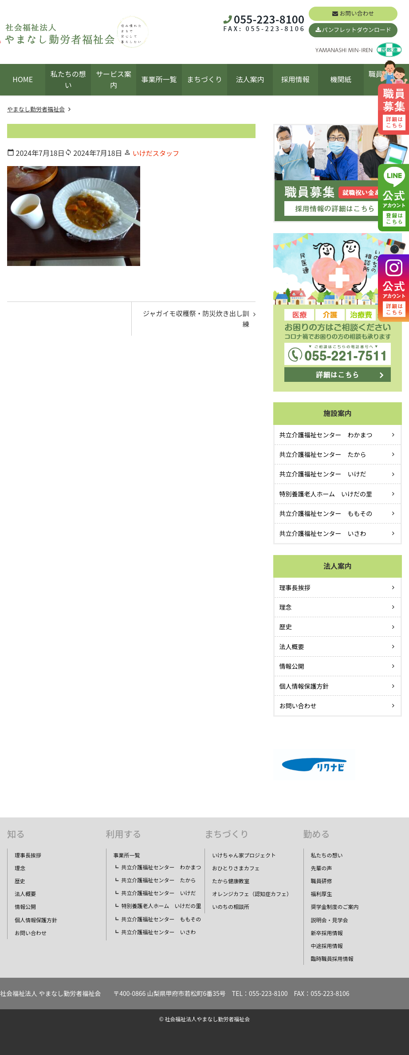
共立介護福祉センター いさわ (322, 533)
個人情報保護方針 (304, 686)
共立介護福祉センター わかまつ (326, 434)
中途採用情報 (327, 945)
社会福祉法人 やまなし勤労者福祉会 (50, 993)
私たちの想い (68, 79)
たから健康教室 (230, 880)
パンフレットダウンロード (356, 29)
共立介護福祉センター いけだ (322, 473)
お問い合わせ (356, 13)
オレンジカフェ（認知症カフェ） (252, 893)
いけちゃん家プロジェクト (244, 855)
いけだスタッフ (157, 152)
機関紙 (340, 79)
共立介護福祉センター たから (322, 454)
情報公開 (291, 666)
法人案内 (250, 79)
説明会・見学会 (329, 920)
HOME (22, 79)
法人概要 (291, 646)
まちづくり (204, 79)
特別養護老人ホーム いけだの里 (326, 493)
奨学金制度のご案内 (335, 906)
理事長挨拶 (295, 587)
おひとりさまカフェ (236, 868)
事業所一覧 (159, 79)
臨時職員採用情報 (332, 958)
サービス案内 (113, 79)
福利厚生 (321, 893)
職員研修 (321, 880)
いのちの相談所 (230, 906)
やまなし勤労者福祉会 (36, 109)
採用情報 (295, 79)
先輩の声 (321, 868)
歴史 (285, 626)
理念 (285, 607)
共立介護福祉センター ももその (326, 513)
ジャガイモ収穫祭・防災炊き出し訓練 (195, 320)
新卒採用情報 (327, 932)
